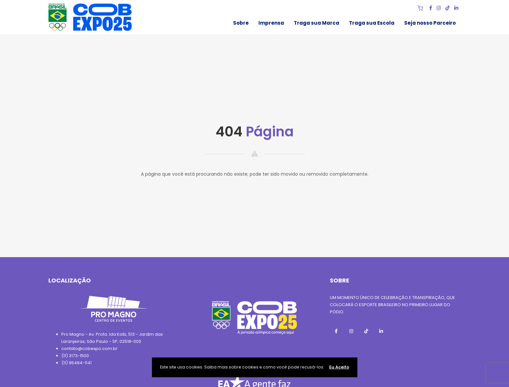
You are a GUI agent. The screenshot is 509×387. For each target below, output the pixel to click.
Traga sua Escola (371, 22)
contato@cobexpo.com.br (89, 348)
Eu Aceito (339, 367)
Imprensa (271, 22)
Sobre (241, 22)
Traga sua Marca (316, 22)
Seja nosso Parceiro (430, 22)
